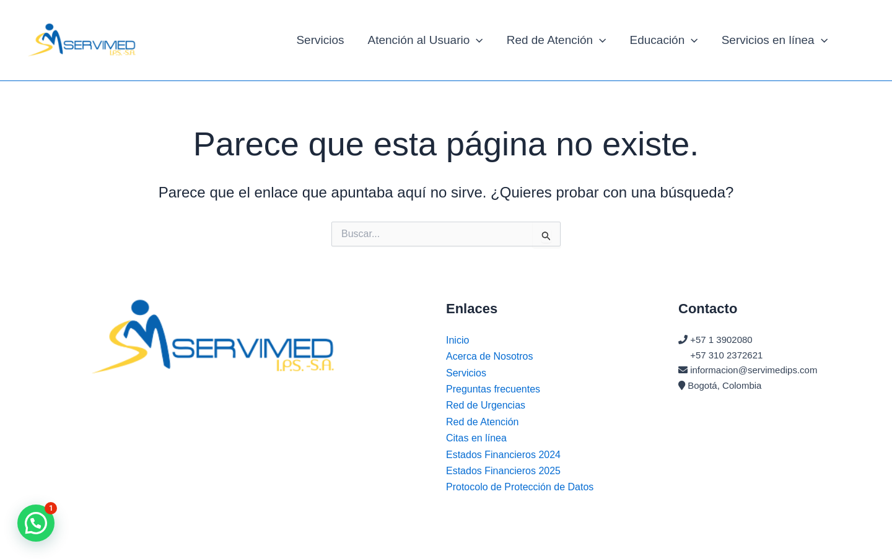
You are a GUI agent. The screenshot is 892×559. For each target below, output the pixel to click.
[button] (36, 523)
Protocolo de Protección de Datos (519, 487)
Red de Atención (556, 40)
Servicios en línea (775, 40)
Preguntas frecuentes (493, 389)
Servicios (320, 39)
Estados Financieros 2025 (503, 471)
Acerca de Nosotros (489, 356)
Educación (664, 40)
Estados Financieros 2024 (503, 454)
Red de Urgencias (485, 405)
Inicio (457, 340)
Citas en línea (476, 438)
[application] (476, 40)
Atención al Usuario (425, 40)
